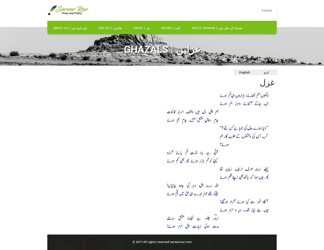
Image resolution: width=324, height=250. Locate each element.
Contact (267, 10)
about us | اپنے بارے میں (70, 28)
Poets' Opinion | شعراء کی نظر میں (217, 28)
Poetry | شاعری (110, 28)
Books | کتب (171, 28)
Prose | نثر (142, 28)
